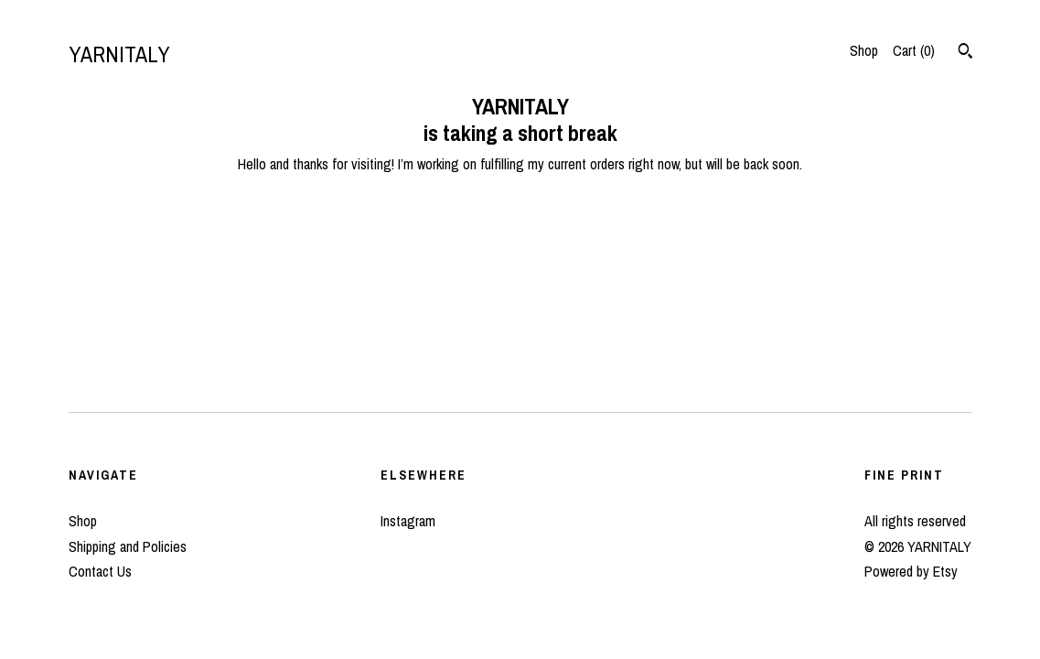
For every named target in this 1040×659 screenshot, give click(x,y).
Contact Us (100, 571)
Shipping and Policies (128, 546)
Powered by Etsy (911, 571)
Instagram (408, 521)
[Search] (965, 53)
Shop (864, 50)
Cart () (914, 50)
